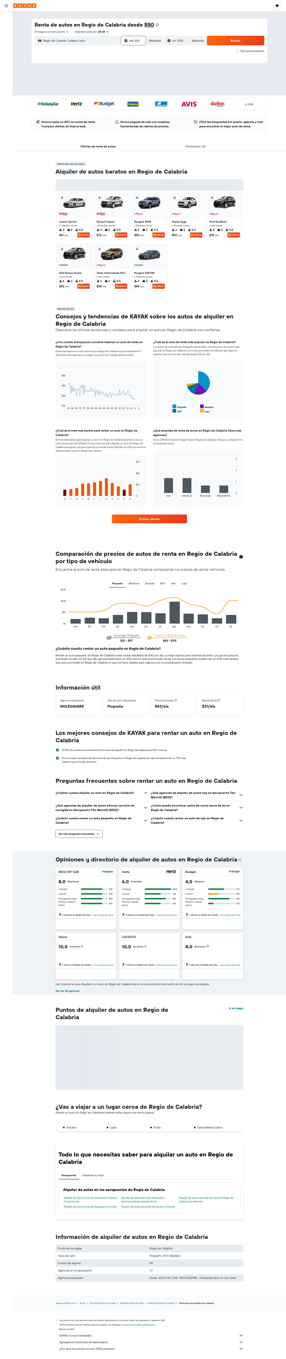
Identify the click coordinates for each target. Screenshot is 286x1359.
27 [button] (110, 110)
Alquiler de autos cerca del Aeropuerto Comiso (90, 1206)
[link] (149, 518)
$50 (149, 24)
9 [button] (137, 84)
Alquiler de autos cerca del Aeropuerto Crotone (148, 1206)
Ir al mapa (236, 1008)
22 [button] (128, 101)
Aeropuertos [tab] (68, 1175)
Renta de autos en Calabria (161, 1303)
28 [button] (119, 110)
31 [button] (84, 119)
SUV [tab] (162, 583)
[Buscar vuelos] (6, 17)
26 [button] (101, 110)
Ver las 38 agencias (68, 990)
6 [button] (110, 84)
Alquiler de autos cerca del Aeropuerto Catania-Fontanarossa (91, 1199)
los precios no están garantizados (138, 1324)
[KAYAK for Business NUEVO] (6, 66)
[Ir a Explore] (6, 43)
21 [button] (119, 101)
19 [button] (101, 101)
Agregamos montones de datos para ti (151, 1342)
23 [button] (137, 101)
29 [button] (128, 110)
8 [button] (128, 84)
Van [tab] (173, 583)
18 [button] (92, 101)
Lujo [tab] (184, 583)
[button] (6, 6)
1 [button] (128, 75)
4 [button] (93, 84)
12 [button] (101, 93)
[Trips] (6, 76)
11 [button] (93, 93)
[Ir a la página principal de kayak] (24, 6)
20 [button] (110, 101)
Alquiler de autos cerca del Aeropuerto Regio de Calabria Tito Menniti (206, 1199)
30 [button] (137, 110)
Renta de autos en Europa (103, 1303)
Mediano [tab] (134, 583)
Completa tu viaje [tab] (93, 1175)
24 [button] (84, 110)
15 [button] (128, 93)
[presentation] (157, 25)
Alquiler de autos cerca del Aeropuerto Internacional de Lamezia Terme (143, 1199)
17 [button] (84, 101)
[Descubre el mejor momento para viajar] (6, 58)
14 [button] (119, 93)
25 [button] (92, 110)
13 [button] (110, 93)
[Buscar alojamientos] (6, 24)
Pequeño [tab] (117, 583)
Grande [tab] (149, 583)
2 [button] (137, 75)
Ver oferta (83, 234)
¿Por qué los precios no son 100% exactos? (151, 1348)
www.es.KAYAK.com (65, 1303)
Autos (83, 1303)
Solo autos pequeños (252, 51)
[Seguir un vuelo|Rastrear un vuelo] (6, 50)
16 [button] (137, 93)
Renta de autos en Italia (132, 1303)
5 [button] (102, 84)
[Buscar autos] (6, 32)
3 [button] (84, 84)
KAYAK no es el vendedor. (151, 1335)
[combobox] (52, 32)
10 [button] (84, 93)
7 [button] (119, 84)
